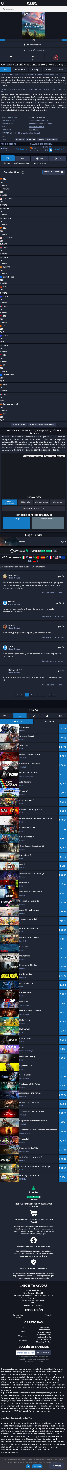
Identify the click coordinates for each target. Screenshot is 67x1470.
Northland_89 (15, 672)
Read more (37, 1466)
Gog (30, 130)
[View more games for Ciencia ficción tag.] (52, 140)
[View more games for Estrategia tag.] (20, 140)
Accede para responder (53, 595)
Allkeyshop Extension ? (33, 1308)
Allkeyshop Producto (44, 1344)
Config (35, 69)
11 (58, 560)
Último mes (57, 505)
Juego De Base (39, 163)
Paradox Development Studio (40, 124)
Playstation (23, 1338)
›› (53, 697)
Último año (25, 505)
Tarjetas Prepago (44, 1335)
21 (36, 564)
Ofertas (6, 163)
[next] (64, 40)
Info (5, 69)
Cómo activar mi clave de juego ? (33, 1303)
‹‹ (17, 697)
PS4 (19, 133)
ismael (11, 628)
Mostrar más (19, 427)
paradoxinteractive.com (38, 120)
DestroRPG (13, 578)
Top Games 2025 (44, 1342)
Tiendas (18, 1320)
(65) (41, 553)
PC (23, 1330)
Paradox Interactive (36, 127)
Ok (28, 1466)
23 (44, 560)
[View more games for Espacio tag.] (41, 140)
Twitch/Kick (18, 1318)
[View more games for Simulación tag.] (31, 140)
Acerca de (20, 69)
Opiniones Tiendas (44, 1339)
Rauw (10, 649)
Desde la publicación (9, 505)
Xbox (23, 1334)
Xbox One (25, 133)
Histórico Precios (21, 163)
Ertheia (11, 604)
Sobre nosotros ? (33, 1293)
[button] (47, 150)
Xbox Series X (35, 133)
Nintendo (23, 1343)
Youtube (49, 1318)
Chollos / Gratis (44, 1337)
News (48, 69)
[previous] (2, 40)
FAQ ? (33, 1305)
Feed (61, 69)
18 (25, 560)
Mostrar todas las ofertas (42, 427)
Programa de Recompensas (44, 1331)
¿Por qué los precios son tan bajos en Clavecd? (33, 1298)
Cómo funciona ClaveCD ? (33, 1295)
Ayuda (56, 1465)
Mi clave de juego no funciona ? (33, 1300)
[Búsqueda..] (33, 9)
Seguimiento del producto (33, 511)
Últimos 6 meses (41, 505)
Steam (36, 130)
